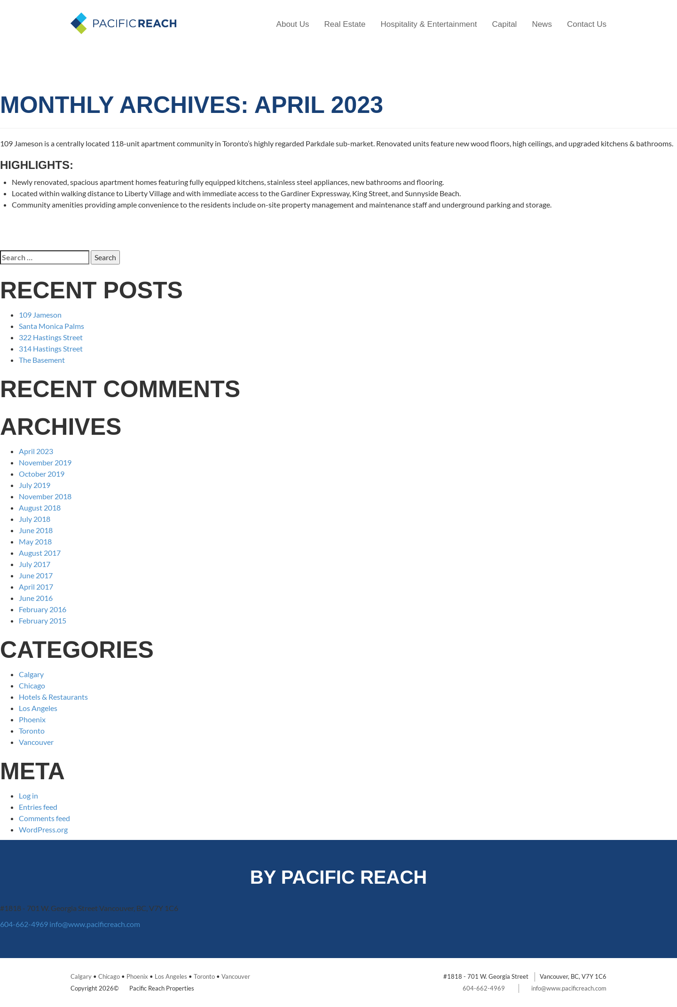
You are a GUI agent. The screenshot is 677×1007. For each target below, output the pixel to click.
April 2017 (36, 586)
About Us (292, 24)
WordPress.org (43, 829)
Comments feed (44, 818)
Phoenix (32, 719)
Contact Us (586, 24)
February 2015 (42, 620)
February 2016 (42, 609)
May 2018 (35, 541)
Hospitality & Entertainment (428, 24)
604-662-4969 (24, 923)
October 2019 (41, 473)
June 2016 (36, 597)
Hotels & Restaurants (53, 696)
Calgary (31, 674)
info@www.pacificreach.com (94, 923)
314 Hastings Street (51, 348)
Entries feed (38, 806)
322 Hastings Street (51, 337)
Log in (28, 795)
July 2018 (34, 518)
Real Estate (345, 24)
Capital (504, 24)
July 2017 (34, 563)
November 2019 (45, 462)
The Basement (42, 359)
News (542, 24)
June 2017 (36, 575)
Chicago (32, 685)
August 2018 (40, 507)
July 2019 (34, 484)
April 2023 (36, 451)
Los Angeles (38, 707)
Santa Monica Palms (51, 325)
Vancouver (36, 741)
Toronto (32, 730)
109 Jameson (40, 314)
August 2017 (40, 552)
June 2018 (36, 530)
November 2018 (45, 496)
